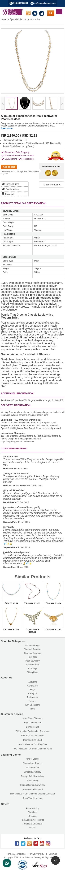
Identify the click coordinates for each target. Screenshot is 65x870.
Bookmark (10, 194)
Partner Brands (32, 759)
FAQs (32, 689)
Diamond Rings (32, 645)
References (32, 697)
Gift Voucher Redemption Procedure (32, 731)
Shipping (32, 816)
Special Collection (18, 19)
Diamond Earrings (32, 653)
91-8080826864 (20, 3)
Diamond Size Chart (32, 740)
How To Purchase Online (32, 735)
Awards (32, 827)
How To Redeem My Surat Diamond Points (32, 749)
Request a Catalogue (32, 824)
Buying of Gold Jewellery (32, 776)
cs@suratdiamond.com (44, 3)
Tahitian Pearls (32, 767)
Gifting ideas (32, 672)
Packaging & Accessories (32, 820)
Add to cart (9, 167)
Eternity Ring (32, 780)
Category (32, 693)
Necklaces (32, 657)
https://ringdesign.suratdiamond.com (17, 441)
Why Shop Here (32, 705)
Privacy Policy (32, 808)
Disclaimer (32, 812)
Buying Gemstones (32, 722)
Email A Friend (12, 184)
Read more (6, 128)
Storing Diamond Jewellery (32, 785)
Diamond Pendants (32, 649)
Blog (32, 709)
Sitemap (53, 854)
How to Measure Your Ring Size (32, 744)
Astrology (32, 668)
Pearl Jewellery (32, 661)
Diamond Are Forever (32, 763)
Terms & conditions (15, 854)
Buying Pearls (32, 727)
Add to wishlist (12, 189)
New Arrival (35, 19)
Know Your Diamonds (32, 798)
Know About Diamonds (32, 718)
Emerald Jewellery (32, 772)
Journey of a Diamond (32, 789)
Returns (32, 701)
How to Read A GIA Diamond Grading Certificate (32, 794)
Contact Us (32, 686)
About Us (32, 682)
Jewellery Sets (32, 664)
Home (3, 19)
